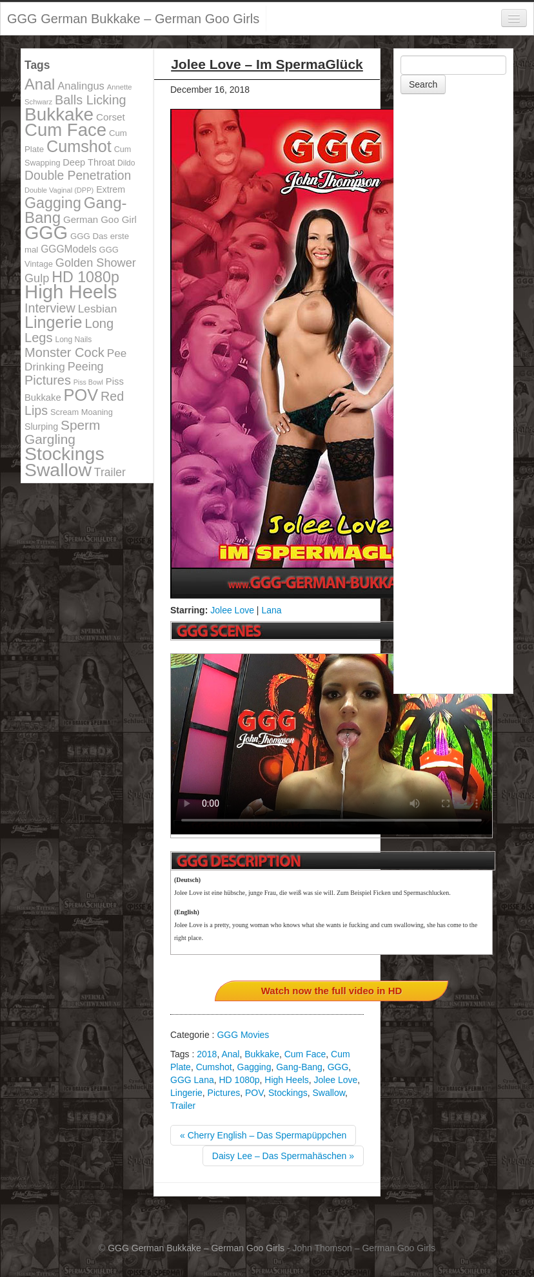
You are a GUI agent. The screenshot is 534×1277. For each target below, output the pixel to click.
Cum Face (305, 1054)
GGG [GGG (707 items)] (46, 232)
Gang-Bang (299, 1067)
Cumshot (214, 1067)
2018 (207, 1054)
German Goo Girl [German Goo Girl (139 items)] (100, 219)
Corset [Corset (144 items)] (110, 116)
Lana (271, 610)
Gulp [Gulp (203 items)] (37, 278)
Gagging (254, 1067)
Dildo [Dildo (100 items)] (126, 163)
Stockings (288, 1093)
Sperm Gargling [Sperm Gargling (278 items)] (62, 432)
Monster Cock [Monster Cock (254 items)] (64, 352)
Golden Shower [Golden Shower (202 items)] (95, 262)
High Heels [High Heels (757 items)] (71, 291)
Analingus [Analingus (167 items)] (80, 86)
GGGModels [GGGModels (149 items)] (68, 249)
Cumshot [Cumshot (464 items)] (79, 146)
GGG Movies (243, 1035)
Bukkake (261, 1054)
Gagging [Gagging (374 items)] (53, 203)
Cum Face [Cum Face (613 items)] (65, 130)
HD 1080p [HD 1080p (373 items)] (85, 277)
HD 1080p (239, 1080)
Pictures (224, 1093)
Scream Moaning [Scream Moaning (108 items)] (81, 412)
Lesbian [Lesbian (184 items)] (97, 308)
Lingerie (186, 1093)
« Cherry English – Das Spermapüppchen (263, 1135)
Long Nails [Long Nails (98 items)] (73, 339)
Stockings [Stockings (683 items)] (64, 453)
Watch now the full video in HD (331, 990)
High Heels (286, 1080)
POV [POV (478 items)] (81, 395)
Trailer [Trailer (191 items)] (110, 472)
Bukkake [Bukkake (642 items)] (59, 114)
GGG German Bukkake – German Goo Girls (133, 19)
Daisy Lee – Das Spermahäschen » (283, 1156)
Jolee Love (232, 610)
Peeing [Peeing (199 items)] (86, 366)
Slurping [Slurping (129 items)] (41, 426)
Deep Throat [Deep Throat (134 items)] (89, 162)
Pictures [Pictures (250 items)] (48, 380)
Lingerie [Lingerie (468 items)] (54, 322)
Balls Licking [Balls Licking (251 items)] (90, 100)
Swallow (329, 1093)
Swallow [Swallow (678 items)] (58, 469)
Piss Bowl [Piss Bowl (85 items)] (88, 382)
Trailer (182, 1105)
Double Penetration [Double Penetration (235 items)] (78, 175)
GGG (338, 1067)
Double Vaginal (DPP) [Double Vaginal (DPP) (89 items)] (59, 190)
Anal (230, 1054)
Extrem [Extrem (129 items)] (110, 189)
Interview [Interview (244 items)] (50, 308)
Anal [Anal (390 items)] (40, 84)
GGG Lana (192, 1080)
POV (254, 1093)
